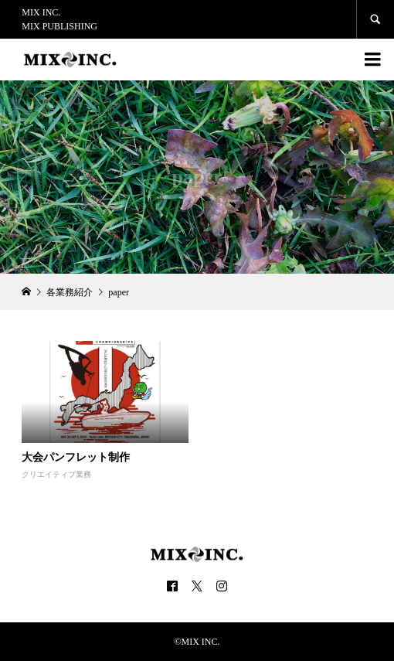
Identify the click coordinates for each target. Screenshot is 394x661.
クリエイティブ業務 (56, 474)
